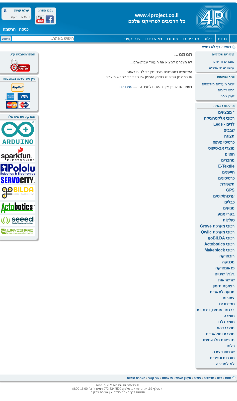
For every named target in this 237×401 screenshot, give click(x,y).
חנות (222, 38)
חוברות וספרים (222, 358)
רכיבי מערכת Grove (217, 226)
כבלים (229, 202)
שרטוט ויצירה (223, 352)
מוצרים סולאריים (220, 334)
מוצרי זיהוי (226, 328)
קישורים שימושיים (222, 67)
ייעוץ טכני (228, 96)
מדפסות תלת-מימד (218, 340)
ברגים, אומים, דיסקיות (216, 310)
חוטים (230, 154)
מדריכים (191, 38)
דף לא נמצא (211, 47)
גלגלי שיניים (225, 274)
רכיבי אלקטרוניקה (219, 118)
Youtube (40, 19)
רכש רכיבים (226, 90)
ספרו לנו (125, 87)
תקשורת (227, 184)
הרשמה (9, 29)
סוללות (229, 220)
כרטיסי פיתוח (224, 142)
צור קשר (131, 38)
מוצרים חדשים (224, 61)
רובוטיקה (227, 256)
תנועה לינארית (222, 292)
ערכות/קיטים (224, 196)
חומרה (229, 316)
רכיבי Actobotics (219, 244)
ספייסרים (227, 304)
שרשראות (226, 280)
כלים (231, 346)
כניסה (23, 29)
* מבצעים (226, 112)
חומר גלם (226, 322)
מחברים (228, 160)
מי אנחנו (153, 38)
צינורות (229, 298)
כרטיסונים (226, 178)
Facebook (50, 19)
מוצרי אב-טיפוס (221, 148)
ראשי (227, 47)
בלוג (208, 38)
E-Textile (226, 166)
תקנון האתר (183, 378)
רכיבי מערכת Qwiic (218, 232)
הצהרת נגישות (136, 378)
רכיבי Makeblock (220, 250)
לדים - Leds (224, 124)
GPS (230, 190)
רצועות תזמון (224, 286)
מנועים (229, 208)
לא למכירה (225, 364)
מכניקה (228, 262)
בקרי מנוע (226, 214)
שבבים (229, 130)
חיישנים (228, 172)
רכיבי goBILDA (221, 238)
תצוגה (229, 136)
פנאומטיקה (225, 268)
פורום (172, 38)
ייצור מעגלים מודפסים (218, 84)
